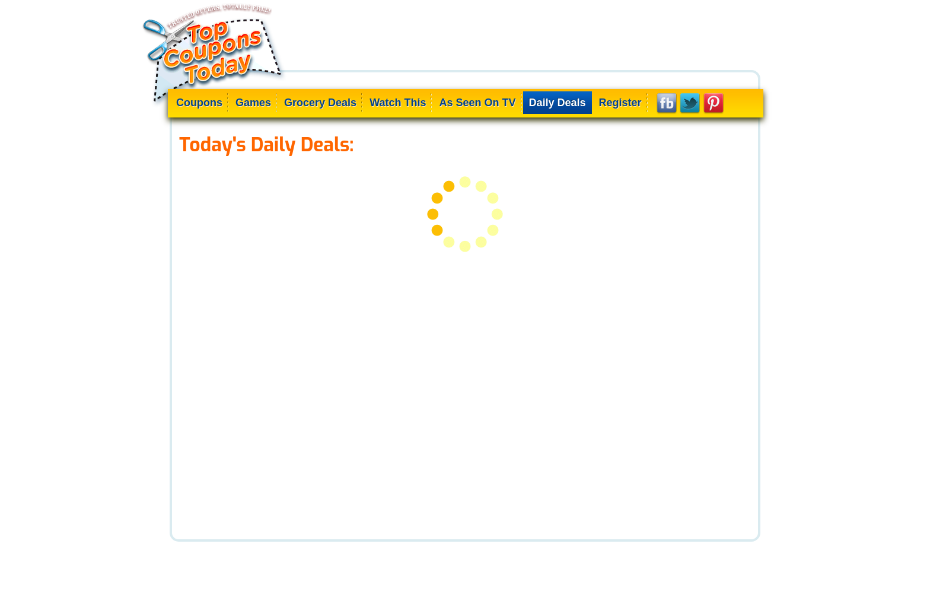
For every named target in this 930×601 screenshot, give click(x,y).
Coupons (199, 103)
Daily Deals (557, 103)
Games (253, 103)
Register (620, 103)
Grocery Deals (320, 103)
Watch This (398, 103)
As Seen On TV (477, 103)
